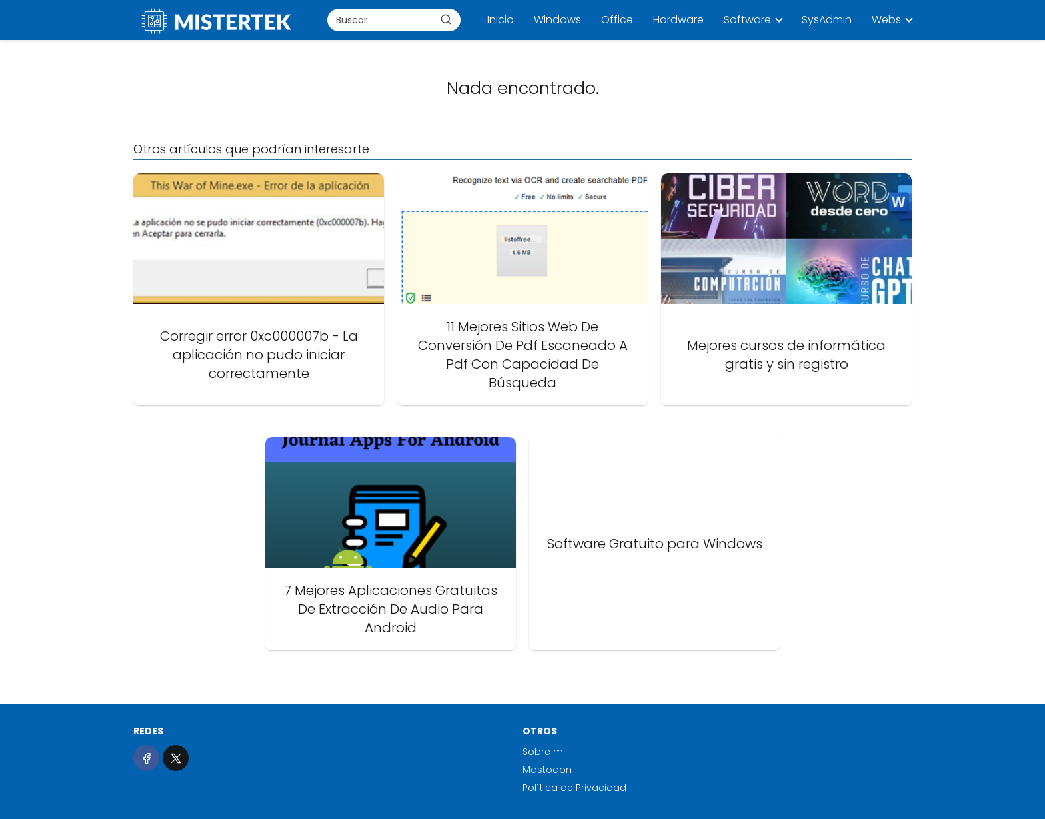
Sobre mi (543, 751)
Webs (886, 19)
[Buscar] (446, 19)
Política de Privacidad (574, 787)
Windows (557, 19)
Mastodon (547, 769)
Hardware (678, 19)
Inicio (500, 19)
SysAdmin (827, 19)
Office (617, 19)
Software (747, 19)
